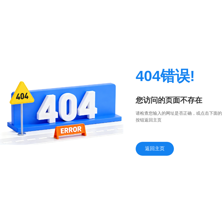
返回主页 (155, 148)
